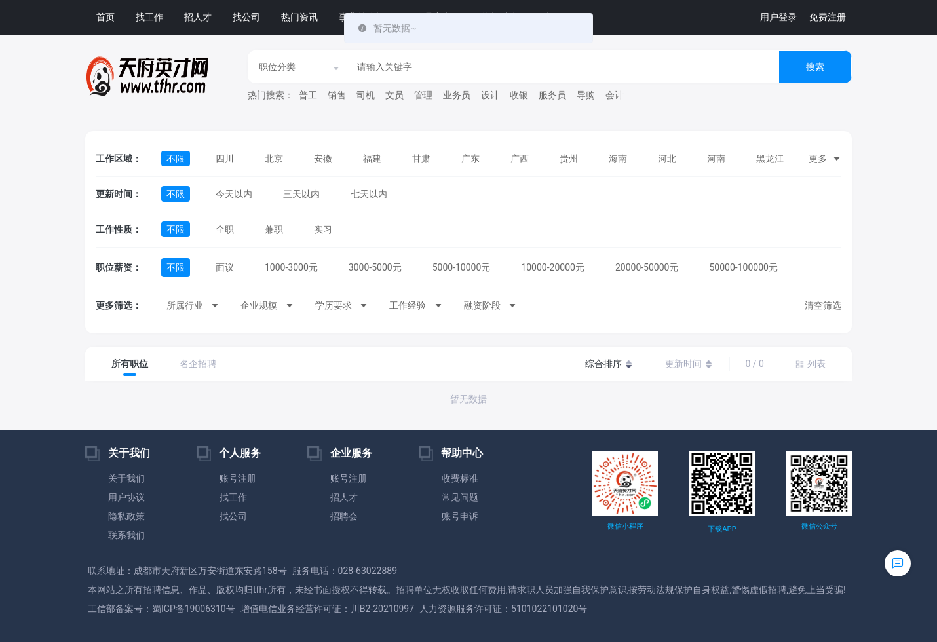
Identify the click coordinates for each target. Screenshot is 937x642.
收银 (519, 95)
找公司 (246, 17)
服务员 (552, 95)
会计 (614, 95)
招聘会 (344, 516)
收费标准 (460, 478)
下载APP (722, 529)
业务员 (456, 95)
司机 (365, 95)
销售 (337, 95)
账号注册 (238, 478)
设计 (490, 95)
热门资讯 (299, 17)
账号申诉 (460, 516)
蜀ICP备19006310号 (193, 608)
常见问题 (460, 497)
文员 (394, 95)
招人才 (198, 17)
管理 (423, 95)
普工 (308, 95)
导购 (586, 95)
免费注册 (827, 17)
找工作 (149, 17)
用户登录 (778, 17)
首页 (105, 17)
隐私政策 (126, 516)
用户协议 (126, 497)
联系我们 (126, 535)
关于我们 (126, 478)
